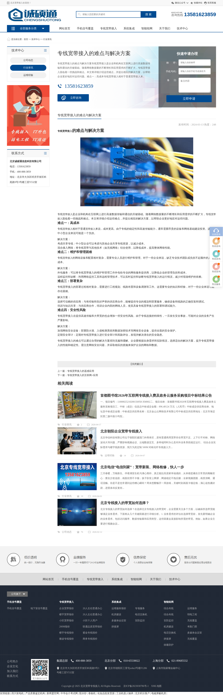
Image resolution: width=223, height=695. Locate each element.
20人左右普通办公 (92, 608)
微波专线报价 (66, 638)
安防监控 (140, 620)
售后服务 (216, 375)
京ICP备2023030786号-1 (136, 686)
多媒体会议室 (119, 620)
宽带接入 (67, 214)
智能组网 (146, 28)
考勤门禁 (192, 626)
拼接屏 (115, 626)
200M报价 (64, 626)
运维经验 (109, 455)
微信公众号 (180, 3)
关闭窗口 (137, 364)
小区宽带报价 (66, 620)
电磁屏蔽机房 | (159, 693)
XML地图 (156, 686)
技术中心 (182, 28)
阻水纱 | (83, 693)
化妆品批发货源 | (106, 693)
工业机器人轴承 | (125, 693)
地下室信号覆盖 (39, 608)
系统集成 (129, 28)
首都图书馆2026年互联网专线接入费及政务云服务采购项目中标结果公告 (156, 395)
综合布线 (169, 608)
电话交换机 (141, 614)
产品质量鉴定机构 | (36, 693)
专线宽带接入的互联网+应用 (82, 375)
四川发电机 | (18, 693)
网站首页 (64, 28)
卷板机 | (92, 693)
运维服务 (192, 608)
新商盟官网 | (54, 693)
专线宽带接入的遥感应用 (80, 371)
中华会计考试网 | (70, 693)
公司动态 (67, 532)
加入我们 (12, 671)
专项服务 (140, 608)
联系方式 (12, 675)
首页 (26, 39)
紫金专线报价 (90, 632)
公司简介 (12, 661)
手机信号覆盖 (85, 28)
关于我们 (164, 28)
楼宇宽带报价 (66, 614)
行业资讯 (47, 39)
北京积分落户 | (143, 693)
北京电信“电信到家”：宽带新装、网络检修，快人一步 (142, 467)
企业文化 (12, 666)
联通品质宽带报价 (92, 626)
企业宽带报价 (66, 608)
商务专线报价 (90, 638)
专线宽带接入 (108, 28)
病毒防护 (169, 645)
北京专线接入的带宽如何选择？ (124, 503)
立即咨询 (75, 97)
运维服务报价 (119, 608)
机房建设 (116, 614)
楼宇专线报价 (66, 632)
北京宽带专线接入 (90, 686)
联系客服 (212, 3)
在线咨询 (216, 325)
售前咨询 (216, 337)
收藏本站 (198, 3)
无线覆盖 (192, 620)
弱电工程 (192, 614)
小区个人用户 (90, 620)
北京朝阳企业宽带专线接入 (121, 431)
